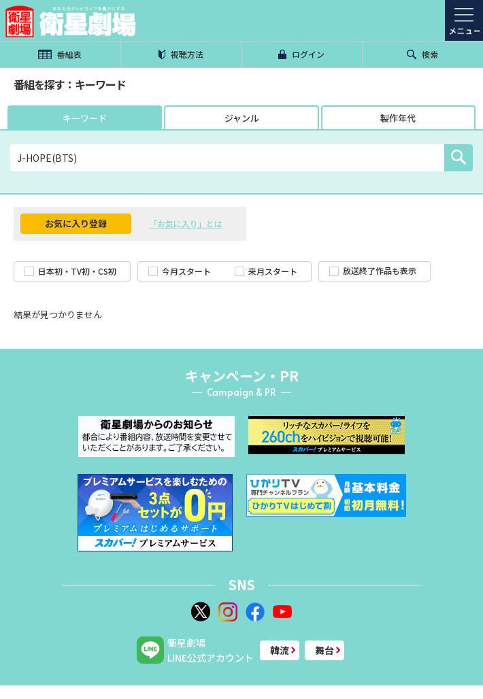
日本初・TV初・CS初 (70, 271)
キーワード (85, 118)
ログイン (301, 54)
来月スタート (266, 271)
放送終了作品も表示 (372, 270)
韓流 (279, 650)
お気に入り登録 (76, 223)
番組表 (60, 54)
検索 (422, 54)
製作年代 (398, 118)
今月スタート (179, 271)
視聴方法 (181, 54)
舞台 (324, 650)
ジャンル (241, 118)
